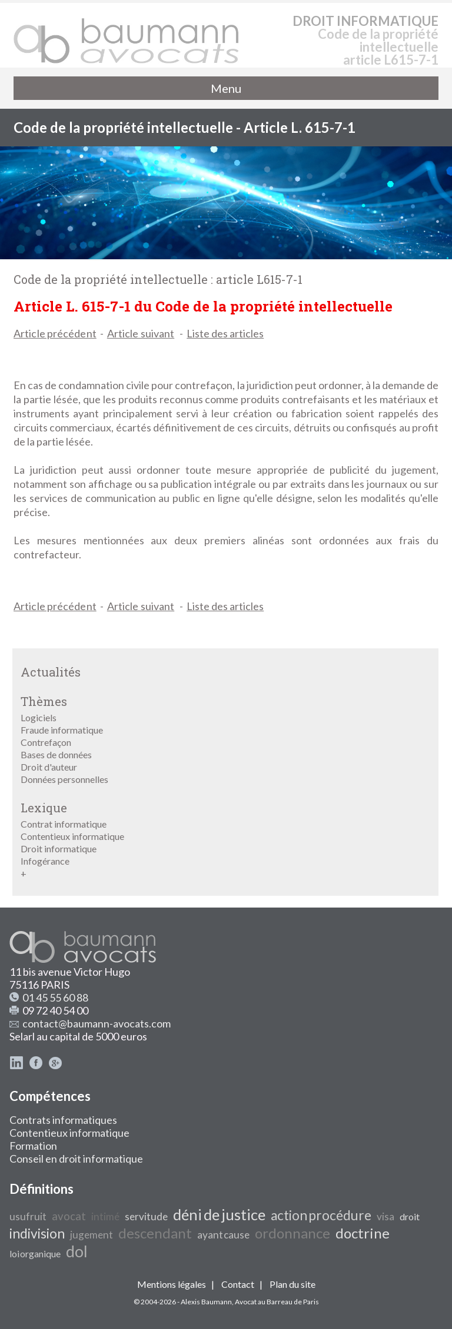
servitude (146, 1216)
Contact (237, 1284)
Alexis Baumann (206, 1301)
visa (385, 1216)
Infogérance (45, 860)
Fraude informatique (62, 729)
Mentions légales (171, 1284)
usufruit (27, 1216)
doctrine (362, 1232)
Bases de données (56, 754)
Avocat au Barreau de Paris (277, 1301)
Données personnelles (64, 779)
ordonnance (292, 1232)
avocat (69, 1216)
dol (77, 1251)
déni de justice (219, 1214)
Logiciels (38, 717)
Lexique (44, 807)
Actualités (51, 671)
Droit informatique (59, 848)
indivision (37, 1233)
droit (410, 1216)
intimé (105, 1216)
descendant (155, 1232)
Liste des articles (225, 333)
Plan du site (292, 1284)
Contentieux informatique (72, 836)
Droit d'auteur (49, 766)
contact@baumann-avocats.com (96, 1023)
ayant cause (223, 1234)
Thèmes (44, 701)
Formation (33, 1145)
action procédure (321, 1215)
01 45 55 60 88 (55, 997)
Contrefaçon (46, 742)
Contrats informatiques (63, 1119)
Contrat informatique (64, 823)
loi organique (35, 1253)
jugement (91, 1234)
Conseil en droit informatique (76, 1158)
